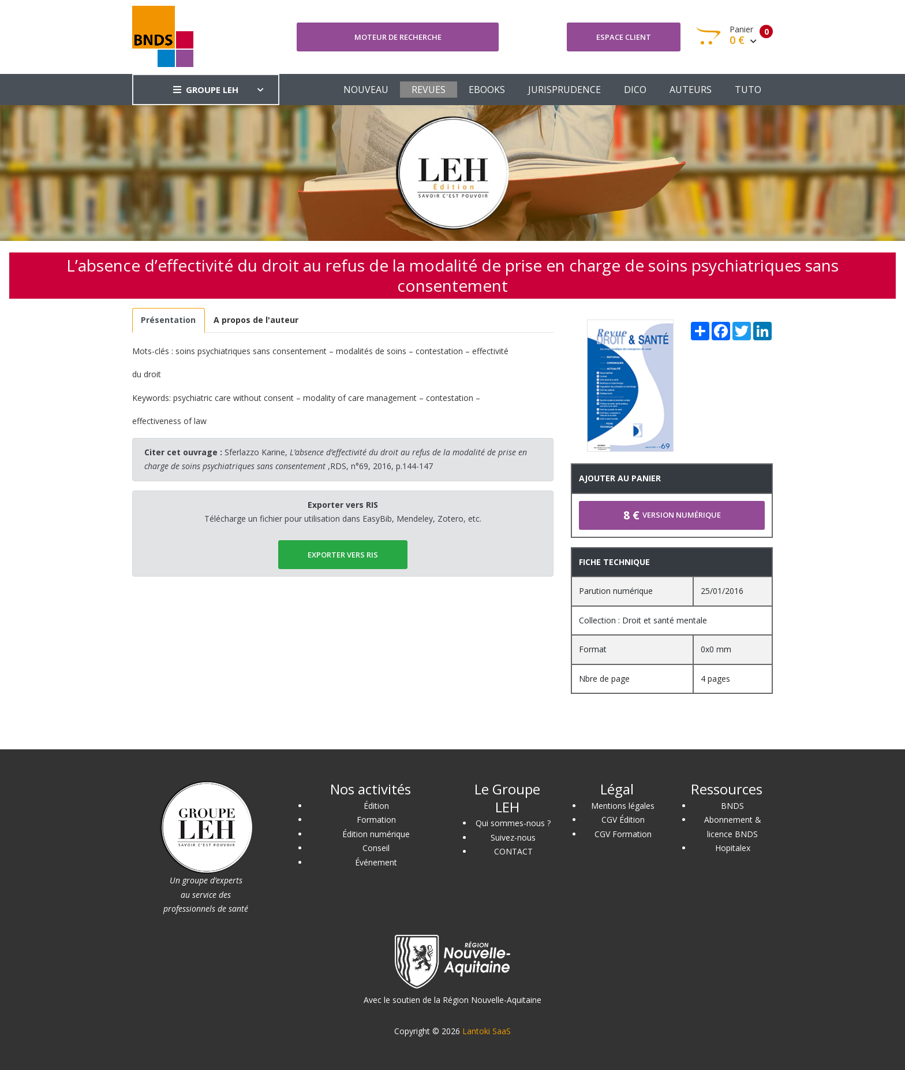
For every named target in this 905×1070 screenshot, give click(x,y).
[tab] (168, 320)
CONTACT (513, 851)
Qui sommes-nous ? (513, 823)
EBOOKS (487, 89)
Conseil (376, 847)
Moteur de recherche (398, 37)
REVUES (429, 89)
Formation (376, 819)
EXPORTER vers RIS (343, 554)
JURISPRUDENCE (564, 89)
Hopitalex (732, 847)
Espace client (623, 37)
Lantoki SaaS (486, 1031)
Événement (376, 862)
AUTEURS (691, 89)
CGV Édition (623, 819)
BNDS (732, 805)
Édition (376, 805)
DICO (635, 89)
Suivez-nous (513, 837)
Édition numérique (376, 833)
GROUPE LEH (205, 89)
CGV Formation (623, 833)
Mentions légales (623, 805)
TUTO (748, 89)
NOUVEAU (365, 89)
